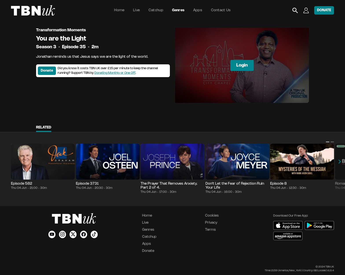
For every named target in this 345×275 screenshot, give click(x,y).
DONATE (324, 10)
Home (119, 10)
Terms (210, 229)
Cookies (212, 215)
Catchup (156, 10)
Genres (178, 10)
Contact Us (221, 10)
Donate (47, 70)
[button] (327, 141)
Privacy (211, 222)
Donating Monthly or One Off (114, 73)
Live (136, 10)
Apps (197, 10)
